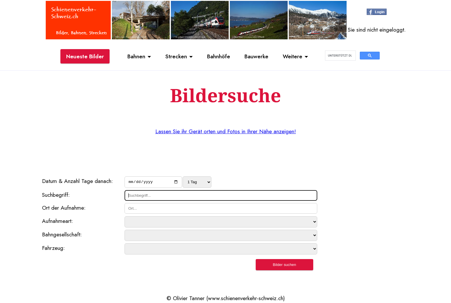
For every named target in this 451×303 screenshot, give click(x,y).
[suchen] (340, 55)
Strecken (176, 56)
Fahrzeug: (53, 249)
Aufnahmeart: (57, 222)
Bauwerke (256, 56)
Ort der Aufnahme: (63, 208)
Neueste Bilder (85, 56)
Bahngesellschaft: (62, 235)
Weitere (292, 56)
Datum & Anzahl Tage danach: (77, 181)
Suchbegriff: (56, 195)
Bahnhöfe (218, 56)
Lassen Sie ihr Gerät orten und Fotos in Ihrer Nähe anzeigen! (225, 131)
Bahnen (136, 56)
